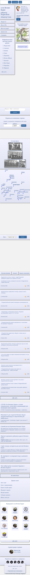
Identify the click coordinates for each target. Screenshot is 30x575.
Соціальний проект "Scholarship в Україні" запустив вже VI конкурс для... (15, 418)
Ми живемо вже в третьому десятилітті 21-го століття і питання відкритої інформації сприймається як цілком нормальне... (15, 429)
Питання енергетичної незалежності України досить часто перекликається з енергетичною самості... (15, 469)
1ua (9, 2)
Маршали (6, 68)
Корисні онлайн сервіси (6, 488)
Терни (5, 53)
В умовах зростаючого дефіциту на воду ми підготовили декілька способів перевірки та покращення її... (15, 459)
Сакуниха (6, 48)
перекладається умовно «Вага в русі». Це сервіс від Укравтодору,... (15, 439)
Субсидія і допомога (5, 495)
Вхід (20, 2)
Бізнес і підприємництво (6, 485)
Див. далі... (14, 568)
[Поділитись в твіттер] (18, 562)
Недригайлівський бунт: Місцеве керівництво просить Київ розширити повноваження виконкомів (14, 345)
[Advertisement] (14, 91)
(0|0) (28, 286)
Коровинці (6, 55)
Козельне (6, 60)
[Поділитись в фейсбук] (7, 562)
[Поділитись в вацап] (22, 562)
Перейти (22, 237)
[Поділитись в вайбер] (15, 562)
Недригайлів (7, 45)
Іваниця (6, 50)
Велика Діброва (8, 58)
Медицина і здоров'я (5, 490)
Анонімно (15, 112)
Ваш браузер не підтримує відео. (15, 134)
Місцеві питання (5, 493)
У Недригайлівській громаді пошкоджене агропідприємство (14, 302)
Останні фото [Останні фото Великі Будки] (15, 141)
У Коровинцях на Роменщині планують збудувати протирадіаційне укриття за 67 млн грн (12, 313)
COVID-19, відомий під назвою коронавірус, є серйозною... (15, 407)
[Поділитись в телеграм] (11, 562)
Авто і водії (3, 483)
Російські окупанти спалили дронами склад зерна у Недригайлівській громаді (12, 381)
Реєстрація (14, 2)
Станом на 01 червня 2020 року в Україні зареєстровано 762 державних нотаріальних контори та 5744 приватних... (15, 449)
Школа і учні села (5, 498)
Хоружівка (6, 65)
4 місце (18, 552)
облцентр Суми (6, 17)
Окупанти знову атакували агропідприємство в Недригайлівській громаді (11, 366)
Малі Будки (7, 63)
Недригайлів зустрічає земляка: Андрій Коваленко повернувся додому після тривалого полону (12, 278)
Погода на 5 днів (22, 46)
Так (18, 19)
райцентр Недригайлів (5, 13)
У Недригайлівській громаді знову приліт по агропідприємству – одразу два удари (11, 370)
